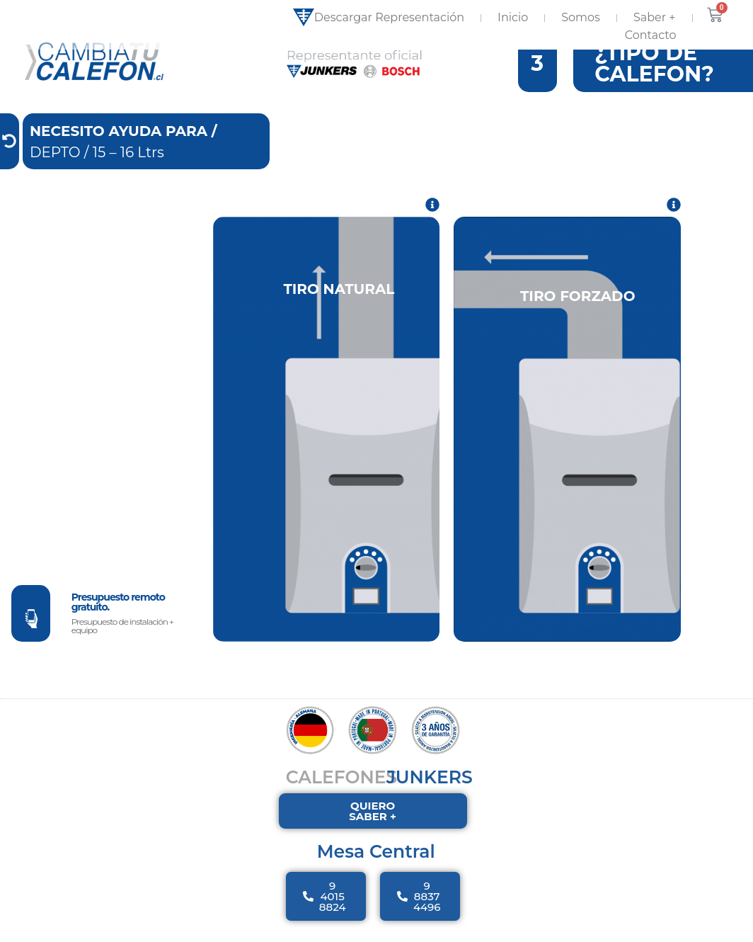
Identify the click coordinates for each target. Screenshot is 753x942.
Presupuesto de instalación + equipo (122, 639)
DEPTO (55, 166)
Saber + (654, 17)
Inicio (513, 17)
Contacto (651, 35)
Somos (580, 17)
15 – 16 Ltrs (128, 166)
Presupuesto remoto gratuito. (118, 616)
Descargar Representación (378, 17)
